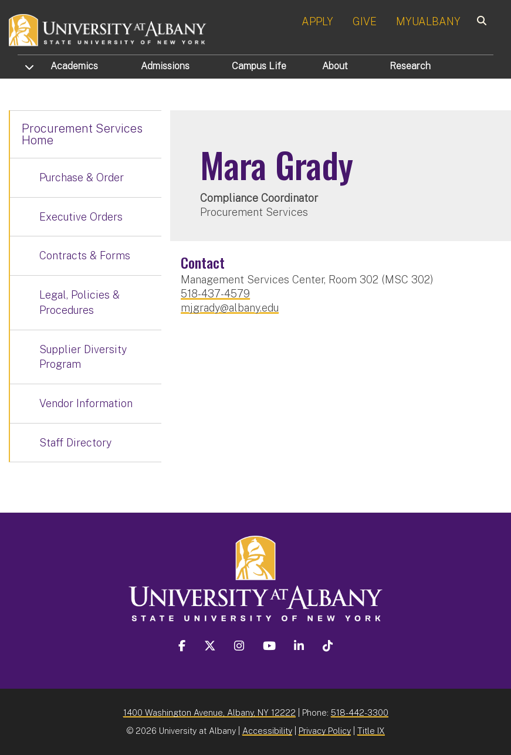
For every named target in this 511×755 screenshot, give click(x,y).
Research (410, 66)
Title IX (371, 731)
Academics (74, 66)
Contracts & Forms (84, 255)
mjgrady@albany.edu (230, 308)
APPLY (317, 21)
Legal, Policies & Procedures (79, 302)
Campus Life (259, 66)
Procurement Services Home (82, 134)
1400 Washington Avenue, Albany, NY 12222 (209, 712)
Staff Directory (75, 442)
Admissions (165, 66)
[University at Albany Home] (108, 29)
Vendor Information (86, 403)
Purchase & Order (81, 177)
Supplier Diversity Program (83, 357)
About (335, 66)
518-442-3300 (359, 712)
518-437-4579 (215, 293)
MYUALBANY (428, 21)
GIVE (365, 21)
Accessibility (267, 731)
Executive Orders (81, 217)
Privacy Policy (325, 731)
